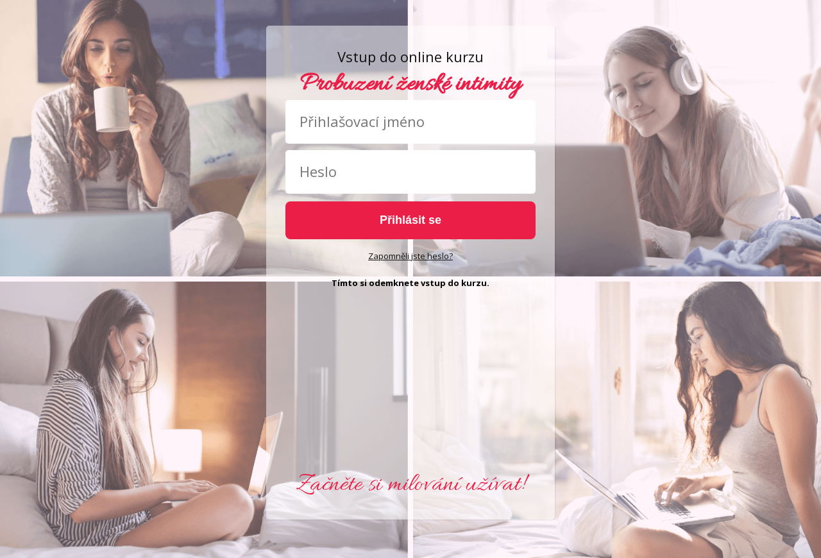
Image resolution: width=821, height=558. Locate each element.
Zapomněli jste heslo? (410, 256)
